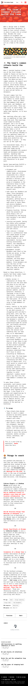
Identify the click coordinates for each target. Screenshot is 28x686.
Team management (17, 602)
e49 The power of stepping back (12, 664)
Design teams (7, 602)
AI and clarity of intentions (11, 652)
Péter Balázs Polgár (8, 2)
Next (20, 615)
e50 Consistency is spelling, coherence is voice (11, 644)
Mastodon (11, 677)
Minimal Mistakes (20, 683)
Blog (17, 2)
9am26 (16, 443)
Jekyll (12, 683)
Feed (13, 679)
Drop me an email (21, 677)
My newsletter (6, 679)
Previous (9, 615)
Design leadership (19, 599)
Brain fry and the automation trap (13, 658)
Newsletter (15, 605)
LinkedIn (4, 677)
